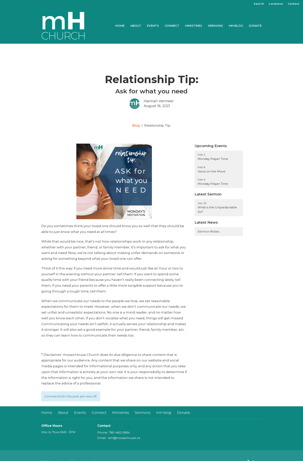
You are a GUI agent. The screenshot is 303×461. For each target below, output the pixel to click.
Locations (276, 3)
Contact (293, 3)
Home (119, 25)
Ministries (193, 25)
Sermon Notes (208, 231)
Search (259, 3)
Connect (172, 25)
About (135, 25)
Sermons (215, 25)
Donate (255, 25)
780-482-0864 (119, 432)
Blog (136, 125)
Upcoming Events (211, 146)
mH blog (236, 25)
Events (153, 25)
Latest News (206, 222)
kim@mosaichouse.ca (124, 438)
